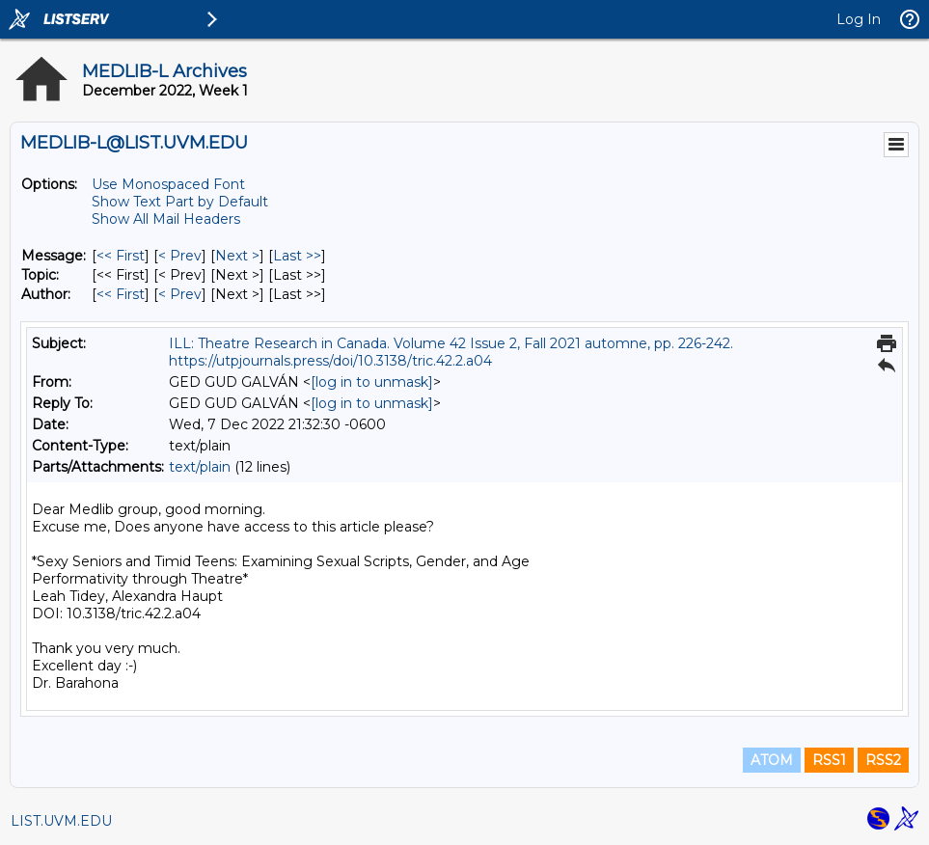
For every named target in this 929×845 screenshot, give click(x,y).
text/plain (200, 467)
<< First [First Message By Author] (120, 294)
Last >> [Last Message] (297, 255)
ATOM (772, 760)
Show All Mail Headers (166, 219)
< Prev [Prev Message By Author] (180, 294)
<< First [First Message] (120, 255)
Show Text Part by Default (180, 201)
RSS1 (829, 760)
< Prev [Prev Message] (180, 255)
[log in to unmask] (372, 382)
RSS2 (883, 760)
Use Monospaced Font (168, 184)
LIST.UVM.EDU (61, 821)
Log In (858, 19)
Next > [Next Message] (237, 255)
